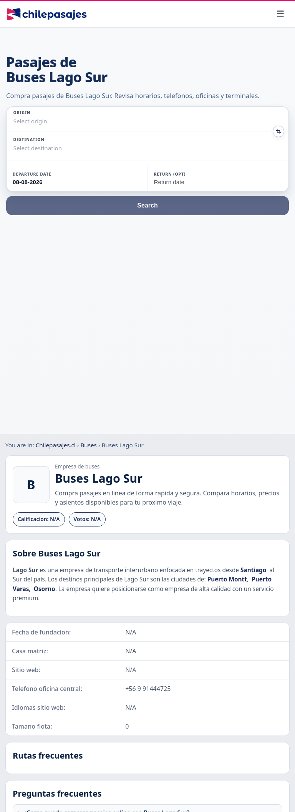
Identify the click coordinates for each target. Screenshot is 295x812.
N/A (130, 670)
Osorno (44, 589)
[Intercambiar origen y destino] (278, 131)
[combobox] (14, 121)
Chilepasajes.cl (56, 445)
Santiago (253, 570)
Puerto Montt (227, 579)
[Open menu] (280, 14)
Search (147, 205)
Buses (88, 445)
